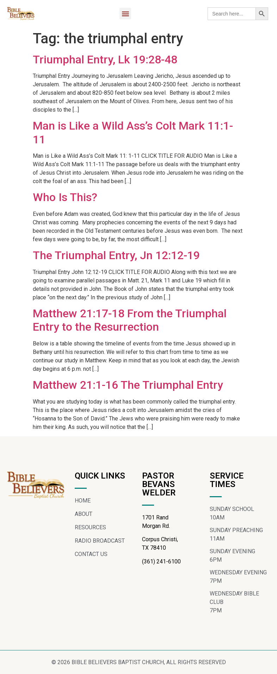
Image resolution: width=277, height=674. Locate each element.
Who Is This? (65, 197)
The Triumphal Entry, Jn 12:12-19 (116, 255)
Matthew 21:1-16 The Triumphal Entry (128, 385)
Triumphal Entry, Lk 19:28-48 (105, 59)
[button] (125, 13)
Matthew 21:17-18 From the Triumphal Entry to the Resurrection (130, 320)
